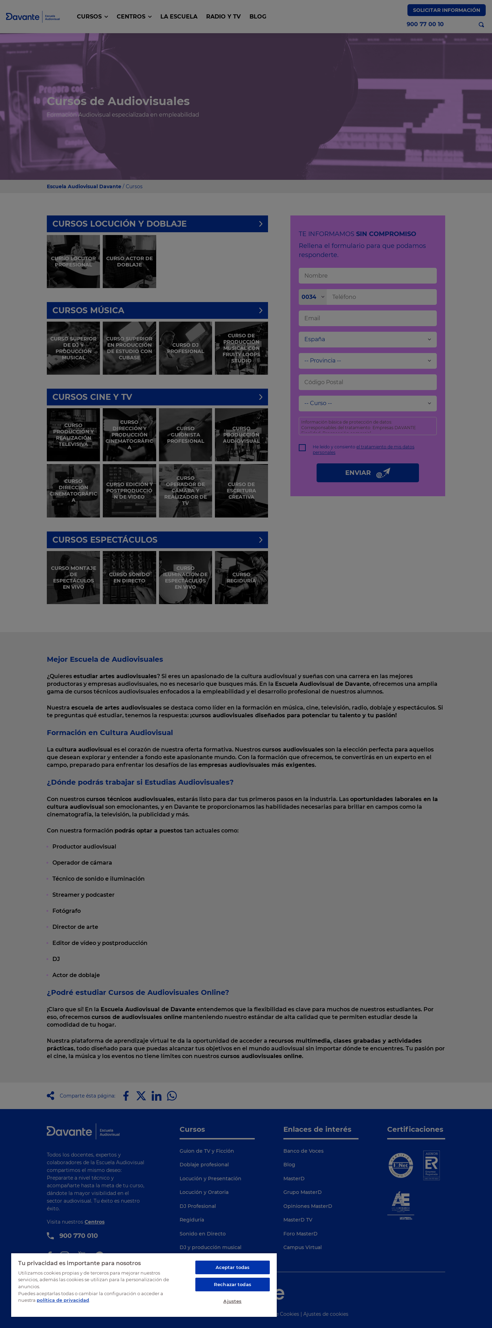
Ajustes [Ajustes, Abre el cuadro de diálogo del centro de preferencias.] (232, 1301)
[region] (144, 1285)
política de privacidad (63, 1300)
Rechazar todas (232, 1284)
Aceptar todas (233, 1267)
